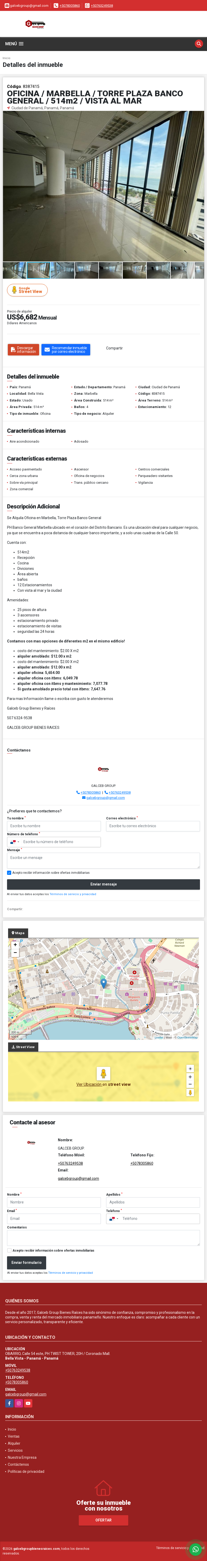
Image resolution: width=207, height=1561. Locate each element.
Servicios (15, 1450)
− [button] (15, 953)
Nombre (14, 1194)
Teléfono (114, 1211)
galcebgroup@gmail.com (105, 798)
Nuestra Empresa (22, 1457)
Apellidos (114, 1194)
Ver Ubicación (89, 1084)
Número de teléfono (23, 834)
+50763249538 (102, 6)
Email (12, 1211)
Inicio (6, 58)
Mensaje (14, 850)
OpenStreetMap (187, 1037)
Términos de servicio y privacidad (73, 894)
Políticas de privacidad (26, 1471)
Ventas (14, 1436)
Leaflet (159, 1037)
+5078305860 (70, 6)
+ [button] (15, 945)
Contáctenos (18, 1464)
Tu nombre (16, 818)
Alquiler (14, 1443)
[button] (199, 115)
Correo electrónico (122, 818)
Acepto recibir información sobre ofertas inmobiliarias (53, 1250)
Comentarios (17, 1227)
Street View (28, 290)
